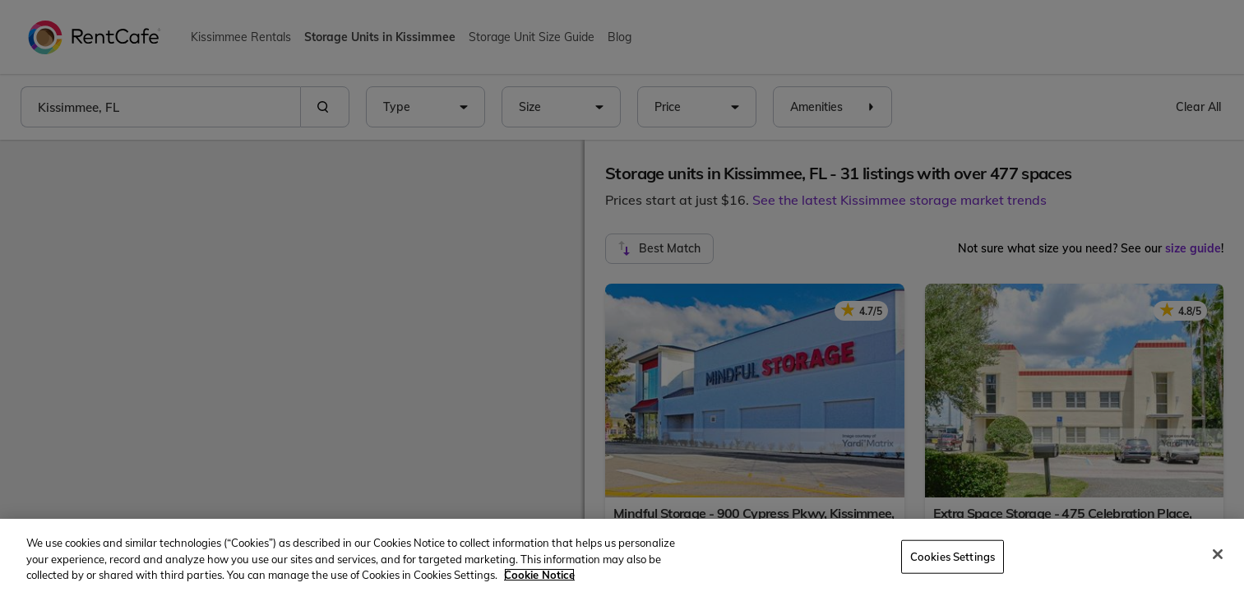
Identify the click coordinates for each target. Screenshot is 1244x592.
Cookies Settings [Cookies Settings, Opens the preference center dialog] (952, 555)
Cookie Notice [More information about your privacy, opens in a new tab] (539, 574)
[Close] (1218, 554)
